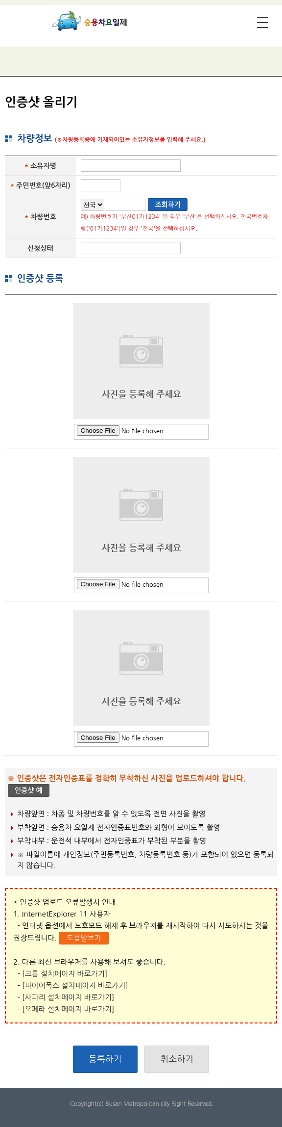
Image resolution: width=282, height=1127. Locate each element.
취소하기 (176, 1059)
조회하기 (168, 204)
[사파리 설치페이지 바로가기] (68, 997)
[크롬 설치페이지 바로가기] (64, 973)
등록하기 (105, 1059)
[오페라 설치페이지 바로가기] (68, 1009)
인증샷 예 (29, 790)
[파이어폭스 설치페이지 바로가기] (75, 985)
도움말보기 (84, 938)
